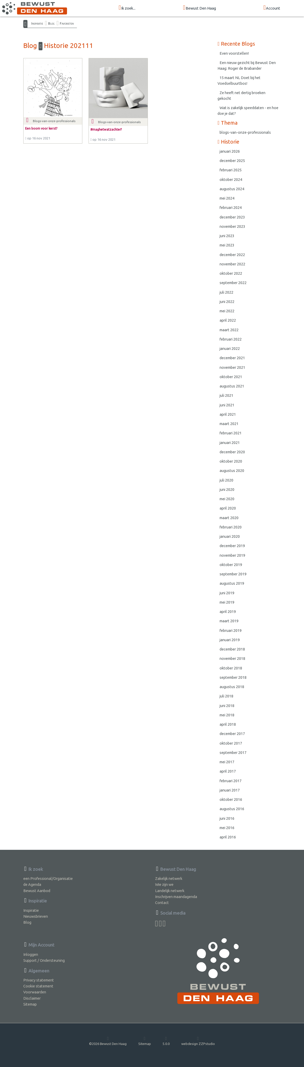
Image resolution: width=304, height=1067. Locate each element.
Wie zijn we (164, 884)
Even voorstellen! (234, 53)
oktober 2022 (231, 273)
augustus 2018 (232, 686)
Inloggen (30, 954)
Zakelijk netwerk (168, 878)
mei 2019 (227, 602)
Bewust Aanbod (36, 890)
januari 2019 (230, 640)
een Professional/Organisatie (48, 878)
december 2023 (232, 217)
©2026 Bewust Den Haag (108, 1041)
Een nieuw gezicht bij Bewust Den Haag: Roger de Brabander (247, 65)
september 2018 (233, 677)
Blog (51, 23)
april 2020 (228, 508)
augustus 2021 (232, 386)
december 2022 (232, 254)
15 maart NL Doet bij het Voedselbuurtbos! (239, 80)
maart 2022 (229, 330)
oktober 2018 (231, 668)
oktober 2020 (231, 461)
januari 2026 (230, 151)
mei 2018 (227, 715)
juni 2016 (227, 818)
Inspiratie (37, 23)
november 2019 (232, 555)
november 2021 (232, 367)
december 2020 (232, 452)
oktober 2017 (231, 743)
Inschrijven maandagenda (176, 896)
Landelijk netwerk (169, 890)
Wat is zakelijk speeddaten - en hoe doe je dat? (248, 110)
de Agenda (32, 884)
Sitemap (30, 1004)
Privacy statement (38, 980)
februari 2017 (231, 781)
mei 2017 (227, 762)
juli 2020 (226, 480)
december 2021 (232, 358)
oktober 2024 (231, 179)
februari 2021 (231, 433)
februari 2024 (231, 207)
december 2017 (232, 733)
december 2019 (232, 545)
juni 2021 (227, 405)
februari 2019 (231, 630)
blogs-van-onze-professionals (245, 132)
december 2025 (232, 160)
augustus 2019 (232, 583)
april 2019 (228, 611)
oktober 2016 (231, 799)
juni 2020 (227, 489)
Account (271, 8)
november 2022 (232, 264)
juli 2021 (226, 395)
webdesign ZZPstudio (198, 1041)
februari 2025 (231, 170)
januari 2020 (230, 536)
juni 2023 (227, 236)
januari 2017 (230, 790)
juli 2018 (226, 696)
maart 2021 (229, 423)
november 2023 (232, 226)
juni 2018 (227, 705)
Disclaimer (32, 998)
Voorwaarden (34, 992)
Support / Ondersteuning (44, 960)
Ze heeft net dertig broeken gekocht (241, 95)
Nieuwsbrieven (35, 916)
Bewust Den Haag (199, 8)
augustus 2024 (232, 189)
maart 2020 (229, 517)
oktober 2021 (231, 376)
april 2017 (228, 771)
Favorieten (67, 23)
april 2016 (228, 837)
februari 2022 (231, 339)
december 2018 (232, 649)
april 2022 (228, 320)
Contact (162, 902)
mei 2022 (227, 311)
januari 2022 (230, 348)
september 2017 (233, 752)
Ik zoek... (127, 8)
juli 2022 (226, 292)
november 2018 (232, 658)
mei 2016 (227, 827)
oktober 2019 (231, 564)
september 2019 (233, 574)
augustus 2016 (232, 809)
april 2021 (228, 414)
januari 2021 (230, 442)
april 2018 (228, 724)
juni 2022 (227, 301)
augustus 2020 (232, 470)
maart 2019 (229, 621)
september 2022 (233, 282)
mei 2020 (227, 499)
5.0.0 (166, 1041)
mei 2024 (227, 198)
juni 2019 (227, 593)
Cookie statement (38, 986)
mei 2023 (227, 245)
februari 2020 (231, 527)
